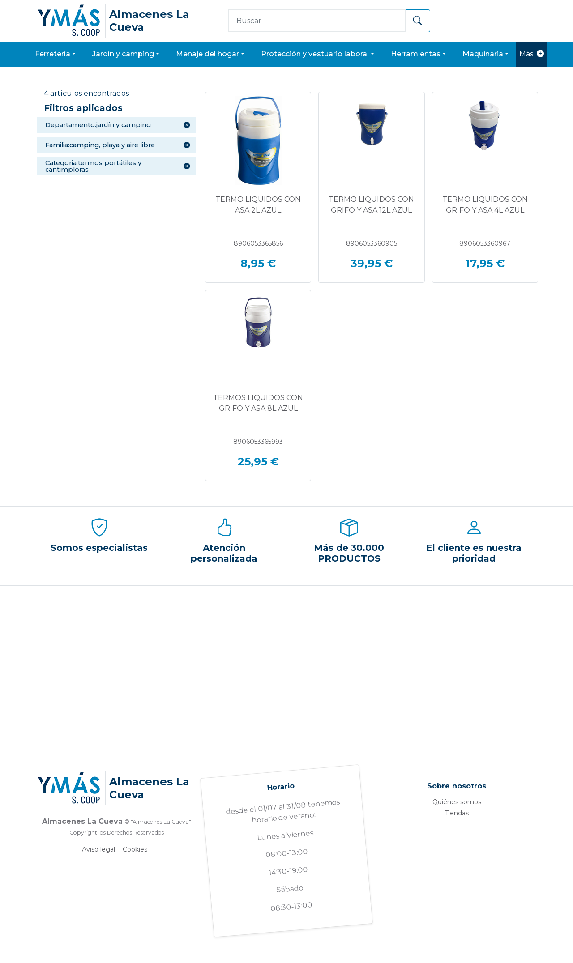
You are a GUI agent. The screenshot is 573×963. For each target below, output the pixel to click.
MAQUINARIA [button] (482, 54)
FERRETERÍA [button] (52, 54)
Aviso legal (98, 849)
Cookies (135, 849)
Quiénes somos (456, 802)
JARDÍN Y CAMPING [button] (123, 54)
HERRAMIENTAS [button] (415, 54)
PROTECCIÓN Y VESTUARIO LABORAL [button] (315, 54)
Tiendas (457, 813)
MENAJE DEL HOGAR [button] (207, 54)
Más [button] (531, 54)
